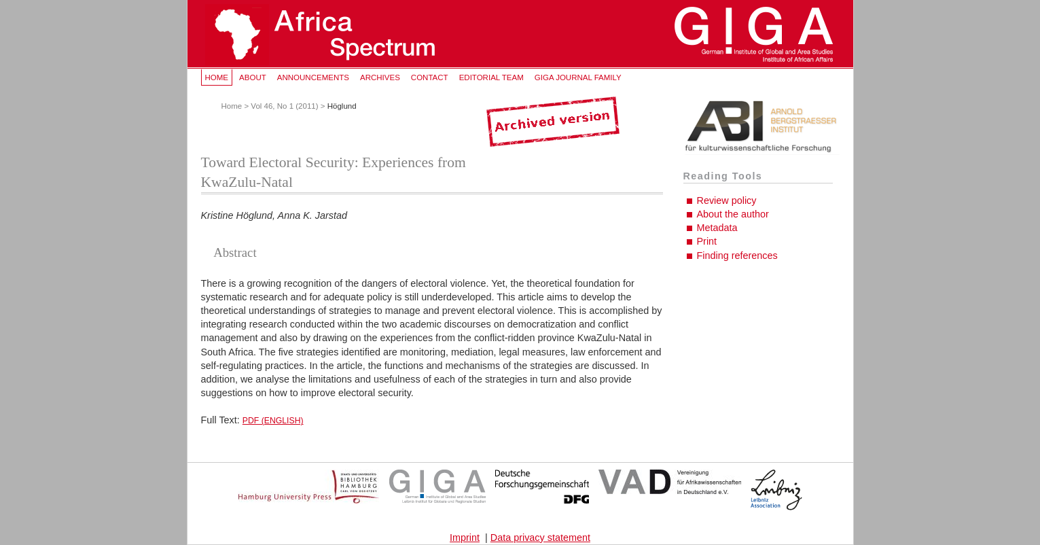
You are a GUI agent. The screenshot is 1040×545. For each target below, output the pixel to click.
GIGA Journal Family (578, 77)
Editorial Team (491, 77)
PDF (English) (273, 420)
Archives (380, 77)
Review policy (727, 200)
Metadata (717, 227)
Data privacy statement (540, 537)
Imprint (465, 537)
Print (707, 241)
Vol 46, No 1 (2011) (284, 106)
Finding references (737, 255)
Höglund (342, 106)
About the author (733, 214)
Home (217, 77)
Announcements (313, 77)
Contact (429, 77)
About (252, 77)
